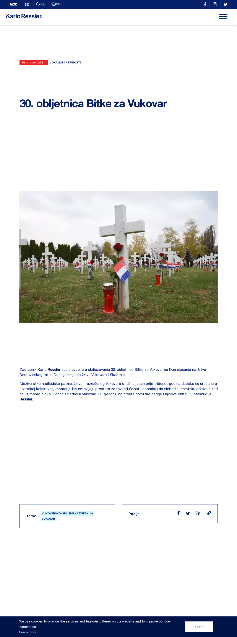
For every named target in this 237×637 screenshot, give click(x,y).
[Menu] (223, 16)
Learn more (27, 632)
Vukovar (48, 487)
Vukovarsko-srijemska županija (67, 482)
